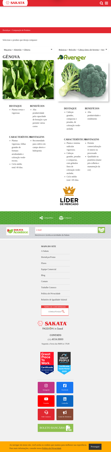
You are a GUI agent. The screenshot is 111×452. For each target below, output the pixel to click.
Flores (43, 263)
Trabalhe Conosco (48, 287)
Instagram (46, 387)
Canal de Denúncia (64, 414)
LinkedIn (64, 400)
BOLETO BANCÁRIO (55, 428)
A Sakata (45, 251)
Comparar (65, 218)
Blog (43, 275)
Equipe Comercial (48, 269)
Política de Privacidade (50, 293)
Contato (44, 281)
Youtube (46, 400)
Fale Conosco (46, 414)
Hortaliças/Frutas (48, 257)
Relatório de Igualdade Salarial (54, 300)
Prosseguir (95, 447)
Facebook (64, 387)
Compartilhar (46, 218)
